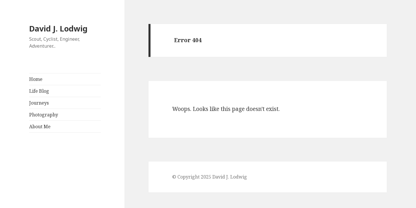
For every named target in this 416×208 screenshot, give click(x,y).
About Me (40, 126)
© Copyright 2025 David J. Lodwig (209, 177)
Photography (43, 115)
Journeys (39, 103)
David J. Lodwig (58, 28)
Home (35, 79)
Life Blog (39, 91)
